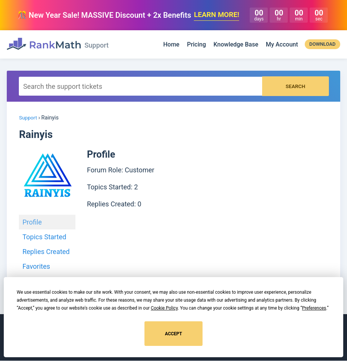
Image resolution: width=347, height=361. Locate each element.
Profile (31, 222)
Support (28, 118)
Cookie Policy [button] (164, 308)
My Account (282, 44)
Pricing (196, 44)
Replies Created (45, 252)
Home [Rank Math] (171, 44)
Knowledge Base (235, 44)
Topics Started (44, 237)
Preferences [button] (314, 308)
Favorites (36, 267)
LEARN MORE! (216, 15)
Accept (173, 333)
